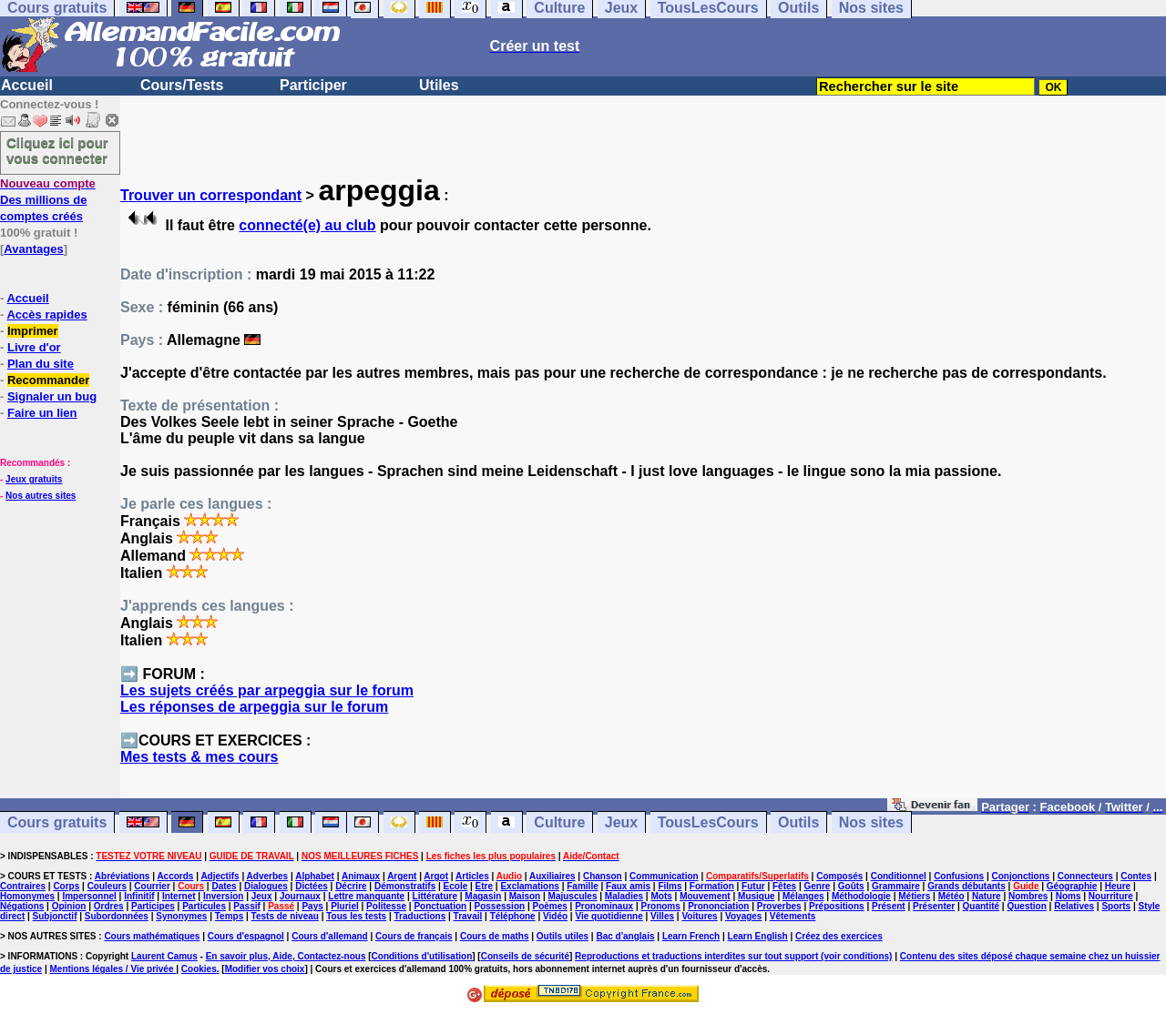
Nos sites (871, 822)
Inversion (223, 896)
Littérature (435, 896)
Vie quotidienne (608, 916)
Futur (753, 886)
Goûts (851, 886)
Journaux (300, 896)
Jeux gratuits (33, 479)
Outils (798, 822)
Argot (436, 876)
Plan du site (40, 363)
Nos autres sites (40, 496)
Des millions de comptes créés (48, 200)
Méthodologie (861, 896)
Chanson (602, 876)
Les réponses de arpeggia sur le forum (254, 707)
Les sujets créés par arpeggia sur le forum (267, 690)
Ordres (109, 906)
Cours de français (413, 936)
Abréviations (122, 876)
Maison (524, 896)
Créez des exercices (839, 936)
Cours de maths (494, 936)
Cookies (199, 969)
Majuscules (573, 896)
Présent (888, 906)
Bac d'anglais (625, 936)
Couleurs (107, 886)
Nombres (1028, 896)
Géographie (1072, 886)
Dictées (311, 886)
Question (1026, 906)
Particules (204, 906)
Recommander (48, 380)
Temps (229, 916)
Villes (662, 916)
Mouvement (705, 896)
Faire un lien (42, 413)
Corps (66, 886)
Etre (484, 886)
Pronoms (660, 906)
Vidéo (555, 916)
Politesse (386, 906)
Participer (313, 85)
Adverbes (268, 876)
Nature (986, 896)
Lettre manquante (366, 896)
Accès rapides (46, 314)
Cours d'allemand (330, 936)
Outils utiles (562, 936)
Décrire (350, 886)
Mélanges (803, 896)
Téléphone (513, 916)
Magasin (483, 896)
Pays (312, 906)
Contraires (23, 886)
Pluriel (345, 906)
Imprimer (32, 331)
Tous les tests (356, 916)
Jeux (621, 822)
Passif (246, 906)
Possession (500, 906)
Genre (817, 886)
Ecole (456, 886)
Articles (472, 876)
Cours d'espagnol (246, 936)
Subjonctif (55, 916)
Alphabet (314, 876)
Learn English (758, 936)
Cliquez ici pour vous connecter (57, 150)
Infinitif (139, 896)
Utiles (439, 85)
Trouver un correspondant (211, 195)
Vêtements (793, 916)
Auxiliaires (552, 876)
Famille (582, 886)
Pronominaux (604, 906)
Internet (179, 896)
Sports (1115, 906)
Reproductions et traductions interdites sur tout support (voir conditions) (733, 956)
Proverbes (779, 906)
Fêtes (784, 886)
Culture (559, 822)
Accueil (27, 85)
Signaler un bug (52, 396)
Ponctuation (440, 906)
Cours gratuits (57, 822)
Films (669, 886)
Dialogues (266, 886)
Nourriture (1111, 896)
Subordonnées (116, 916)
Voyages (743, 916)
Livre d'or (34, 347)
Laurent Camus (164, 956)
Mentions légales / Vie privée (113, 969)
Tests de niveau (285, 916)
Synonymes (181, 916)
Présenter (934, 906)
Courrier (151, 886)
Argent (401, 876)
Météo (951, 896)
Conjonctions (1021, 876)
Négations (22, 906)
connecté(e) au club (307, 225)
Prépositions (836, 906)
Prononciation (718, 906)
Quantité (981, 906)
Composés (839, 876)
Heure (1117, 886)
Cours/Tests (181, 85)
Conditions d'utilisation (422, 956)
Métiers (914, 896)
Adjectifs (219, 876)
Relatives (1074, 906)
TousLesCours (708, 822)
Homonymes (27, 896)
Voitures (699, 916)
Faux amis (628, 886)
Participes (153, 906)
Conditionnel (898, 876)
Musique (756, 896)
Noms (1068, 896)
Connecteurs (1085, 876)
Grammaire (896, 886)
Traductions (420, 916)
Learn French (691, 936)
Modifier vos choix (265, 969)
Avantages (33, 249)
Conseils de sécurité (525, 956)
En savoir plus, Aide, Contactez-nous (286, 956)
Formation (712, 886)
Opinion (69, 906)
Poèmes (549, 906)
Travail (468, 916)
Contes (1135, 876)
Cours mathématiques (151, 936)
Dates (223, 886)
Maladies (624, 896)
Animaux (361, 876)
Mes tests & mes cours (199, 757)
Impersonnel (89, 896)
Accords (175, 876)
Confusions (959, 876)
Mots (660, 896)
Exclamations (529, 886)
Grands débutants (966, 886)
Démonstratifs (404, 886)
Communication (664, 876)
